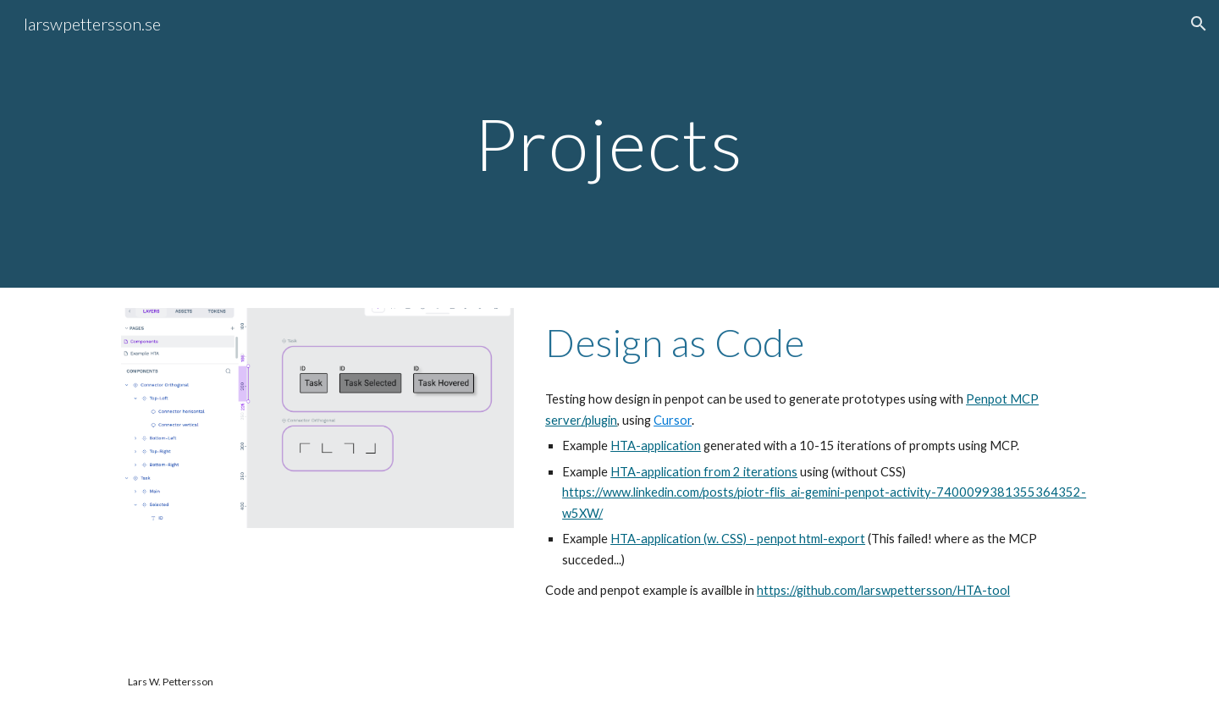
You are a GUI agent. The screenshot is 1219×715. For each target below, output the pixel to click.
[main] (609, 143)
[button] (1198, 23)
